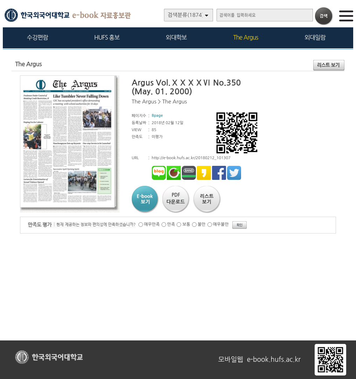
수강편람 (37, 37)
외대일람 (315, 37)
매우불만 (221, 224)
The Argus (245, 37)
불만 (202, 224)
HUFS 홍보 (106, 37)
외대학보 (176, 37)
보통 (186, 224)
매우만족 (152, 224)
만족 (171, 224)
